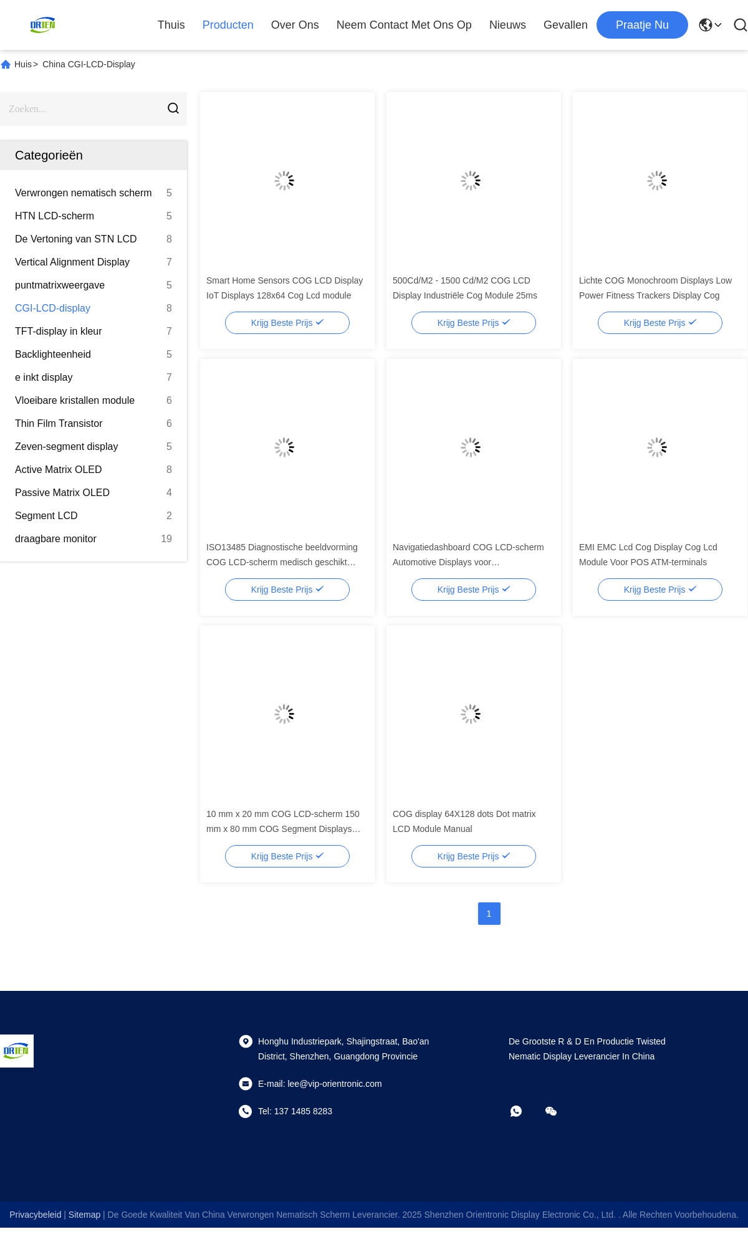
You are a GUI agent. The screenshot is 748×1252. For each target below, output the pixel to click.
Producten (228, 25)
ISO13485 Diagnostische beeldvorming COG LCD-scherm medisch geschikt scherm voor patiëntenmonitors (282, 562)
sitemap (84, 1215)
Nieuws (507, 25)
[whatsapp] (525, 1111)
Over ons (295, 25)
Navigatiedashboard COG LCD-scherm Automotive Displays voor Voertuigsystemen (468, 562)
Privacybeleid (35, 1215)
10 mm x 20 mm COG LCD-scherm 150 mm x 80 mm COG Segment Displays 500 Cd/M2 (283, 829)
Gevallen (566, 25)
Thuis (171, 25)
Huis (23, 64)
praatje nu (642, 25)
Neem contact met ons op (404, 25)
